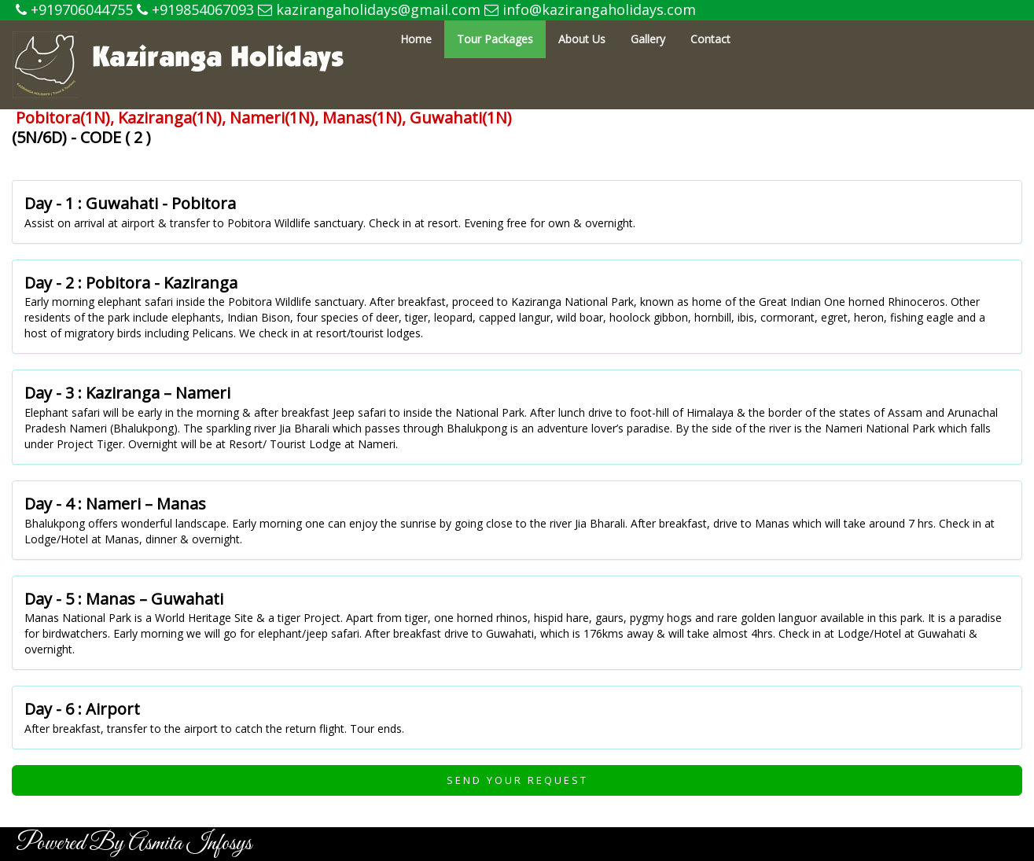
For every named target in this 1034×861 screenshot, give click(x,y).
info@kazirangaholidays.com (590, 9)
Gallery (648, 38)
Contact (710, 38)
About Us (581, 38)
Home (416, 38)
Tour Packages (495, 38)
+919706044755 (74, 9)
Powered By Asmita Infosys (134, 844)
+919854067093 (195, 9)
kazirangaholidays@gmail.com (369, 9)
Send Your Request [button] (517, 780)
